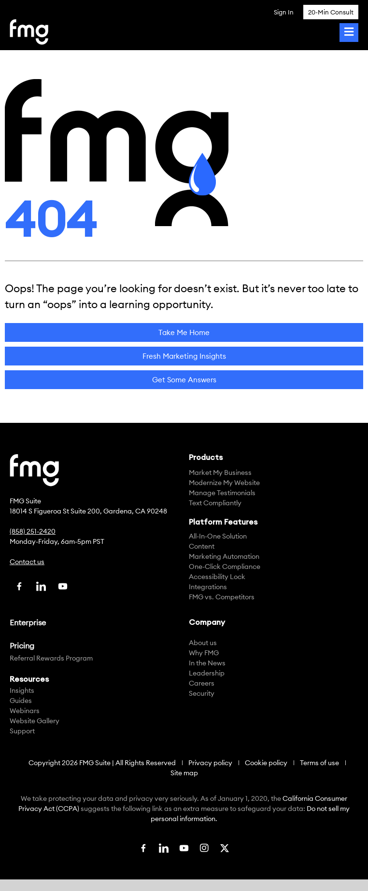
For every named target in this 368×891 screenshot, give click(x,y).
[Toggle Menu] (349, 32)
